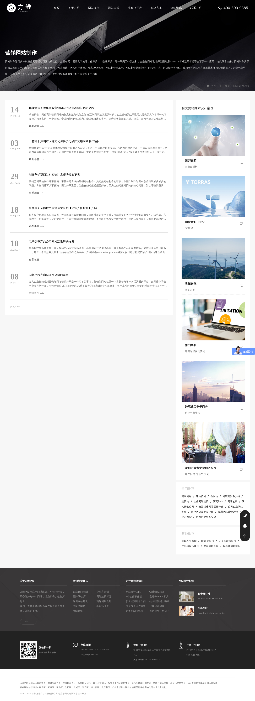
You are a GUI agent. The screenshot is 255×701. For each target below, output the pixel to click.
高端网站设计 (103, 603)
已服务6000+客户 (159, 598)
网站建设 (113, 7)
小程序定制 (102, 593)
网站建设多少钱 (231, 498)
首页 (227, 87)
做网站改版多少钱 (206, 519)
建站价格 (201, 498)
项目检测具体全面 (136, 603)
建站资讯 (176, 7)
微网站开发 (102, 608)
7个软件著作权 (134, 598)
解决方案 (156, 7)
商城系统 (78, 613)
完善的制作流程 (134, 613)
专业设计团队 (133, 593)
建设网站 (187, 498)
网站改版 (232, 503)
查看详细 (34, 128)
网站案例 (94, 7)
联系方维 (196, 7)
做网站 (214, 498)
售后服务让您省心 (159, 613)
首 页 (56, 7)
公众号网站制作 (227, 543)
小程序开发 (135, 7)
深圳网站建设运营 (228, 513)
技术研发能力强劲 (159, 603)
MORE (27, 623)
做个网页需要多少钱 (202, 513)
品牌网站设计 (80, 598)
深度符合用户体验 (136, 608)
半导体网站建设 (232, 548)
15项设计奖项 (157, 608)
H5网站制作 (207, 543)
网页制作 (218, 503)
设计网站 (187, 519)
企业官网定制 (80, 593)
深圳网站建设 (80, 603)
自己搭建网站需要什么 (211, 508)
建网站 (185, 503)
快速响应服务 (156, 593)
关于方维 (74, 7)
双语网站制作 (211, 548)
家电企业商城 (189, 543)
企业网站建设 (201, 503)
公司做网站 (79, 608)
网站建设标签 (241, 87)
